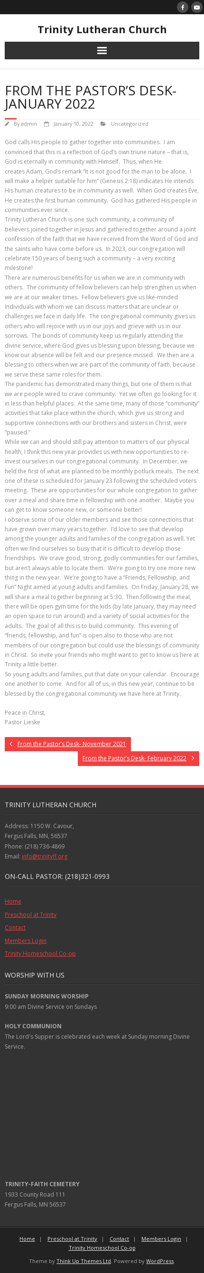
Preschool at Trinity (30, 915)
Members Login (25, 941)
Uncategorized (129, 123)
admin (29, 123)
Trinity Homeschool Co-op (40, 954)
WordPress (160, 1260)
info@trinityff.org (44, 856)
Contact (15, 927)
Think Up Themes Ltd (83, 1260)
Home (13, 901)
